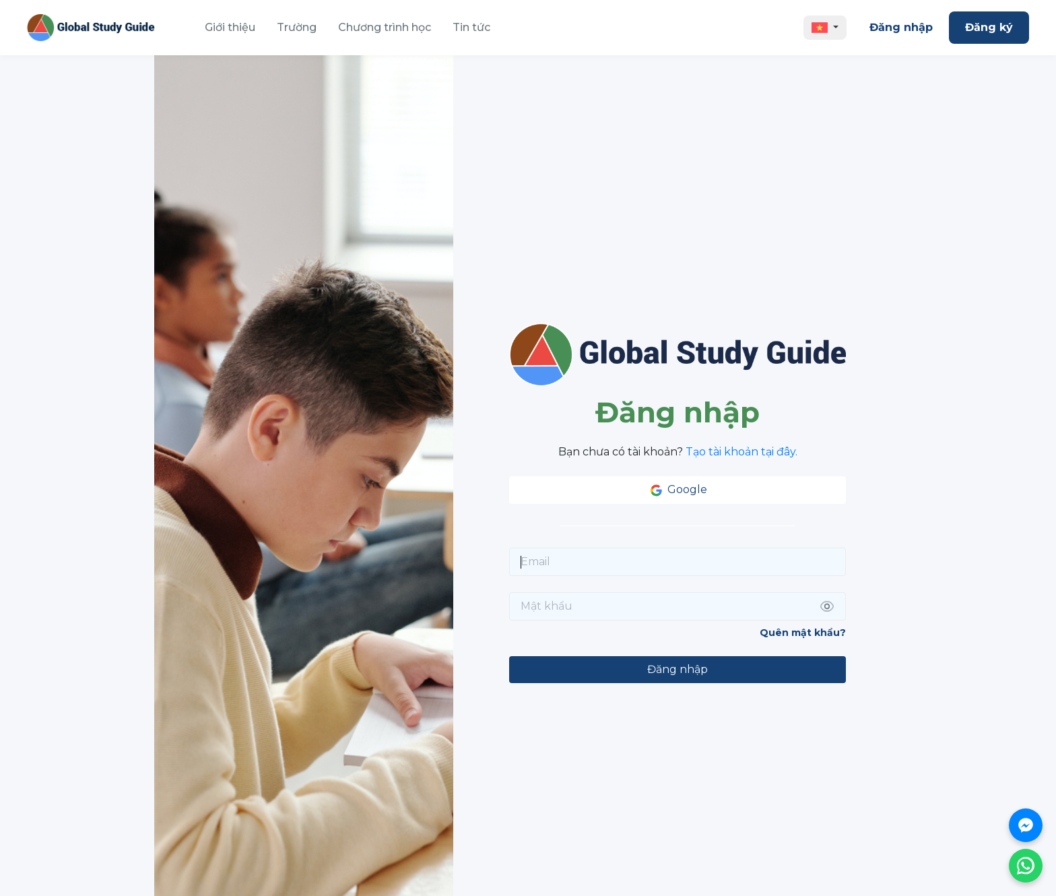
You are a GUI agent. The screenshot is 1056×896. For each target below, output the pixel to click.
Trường (297, 27)
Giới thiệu (230, 27)
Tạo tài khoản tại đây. (741, 451)
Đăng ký (989, 27)
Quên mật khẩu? (803, 633)
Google (677, 490)
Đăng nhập (901, 27)
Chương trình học (384, 27)
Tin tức (471, 27)
